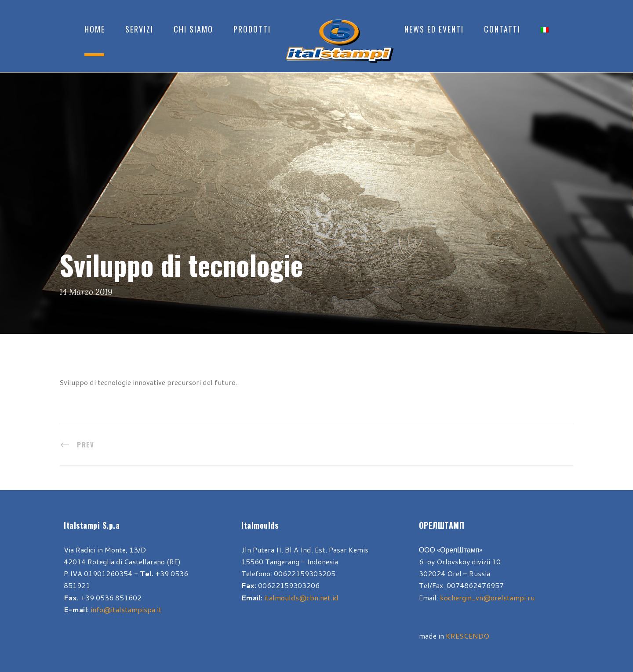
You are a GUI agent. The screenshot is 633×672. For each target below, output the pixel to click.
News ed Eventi (434, 29)
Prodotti (252, 29)
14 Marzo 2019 (85, 292)
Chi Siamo (193, 29)
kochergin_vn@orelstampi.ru (487, 597)
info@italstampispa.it (126, 609)
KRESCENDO (467, 636)
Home (94, 29)
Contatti (502, 29)
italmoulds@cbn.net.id (301, 597)
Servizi (139, 29)
